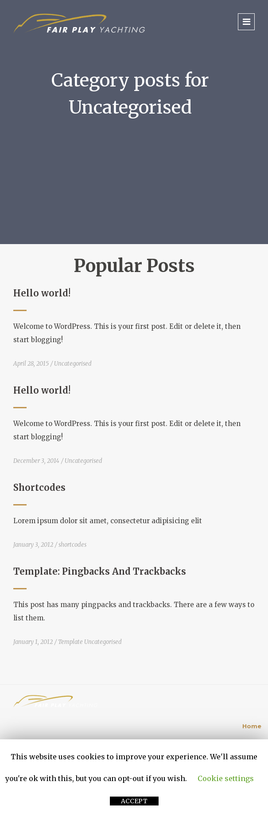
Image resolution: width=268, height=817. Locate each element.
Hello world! (41, 293)
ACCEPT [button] (134, 801)
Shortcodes (39, 487)
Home (251, 726)
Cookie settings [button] (226, 778)
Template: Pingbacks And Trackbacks (99, 571)
